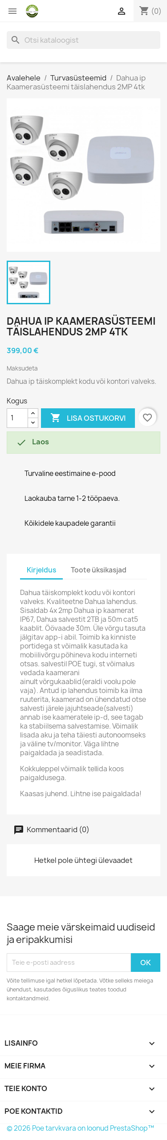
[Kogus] (17, 418)
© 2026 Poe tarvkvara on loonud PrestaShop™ (80, 1128)
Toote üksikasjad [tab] (98, 570)
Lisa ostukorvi (88, 418)
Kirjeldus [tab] (41, 570)
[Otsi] (83, 40)
